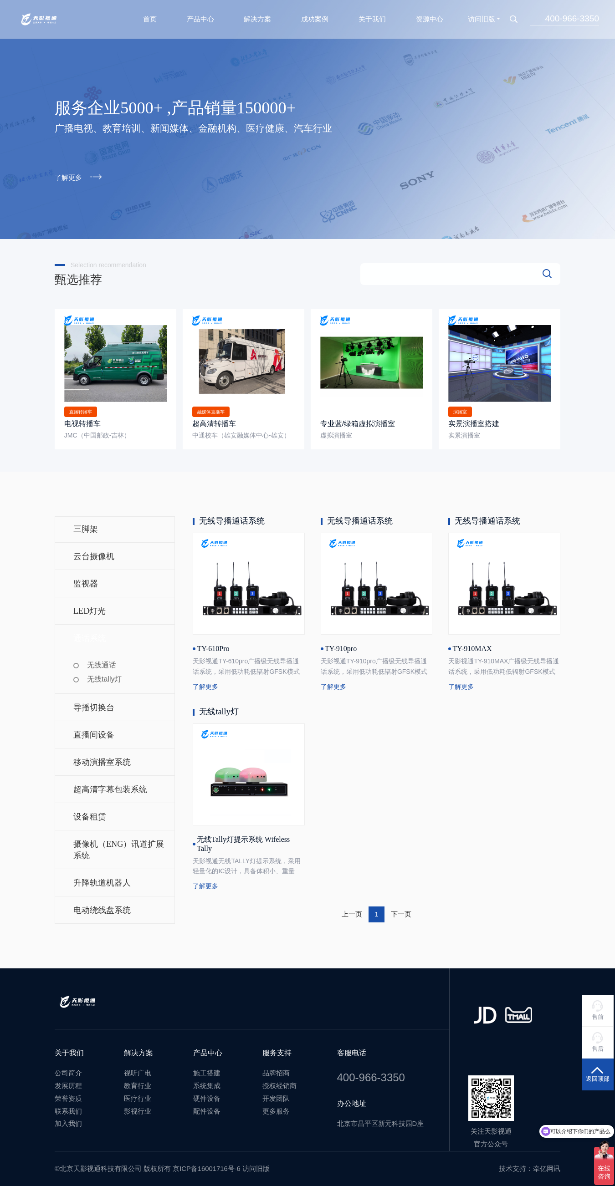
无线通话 (101, 662)
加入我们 (68, 1120)
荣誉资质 (68, 1095)
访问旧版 (481, 16)
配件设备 (206, 1108)
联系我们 (68, 1108)
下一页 (401, 911)
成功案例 (314, 16)
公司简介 (68, 1070)
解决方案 (257, 16)
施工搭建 (206, 1070)
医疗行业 (137, 1095)
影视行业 (137, 1108)
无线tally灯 (104, 676)
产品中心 (200, 16)
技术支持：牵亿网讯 (529, 1165)
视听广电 (137, 1070)
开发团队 (276, 1095)
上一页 (352, 911)
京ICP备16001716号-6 (207, 1165)
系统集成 (206, 1082)
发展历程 (68, 1082)
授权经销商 (279, 1082)
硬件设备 (206, 1095)
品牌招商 (276, 1070)
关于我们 (372, 16)
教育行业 (137, 1082)
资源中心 (429, 16)
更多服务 (276, 1108)
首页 (150, 16)
